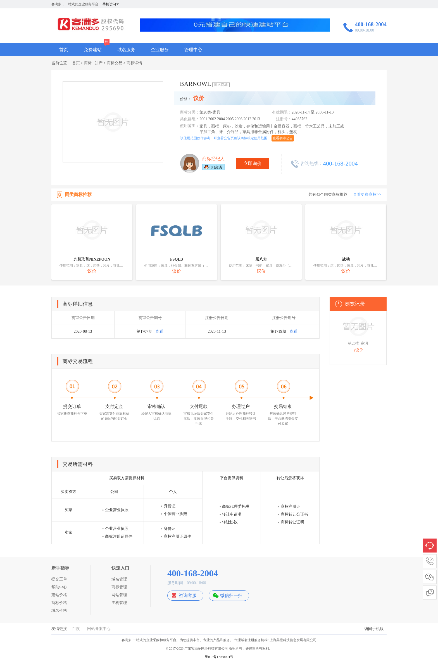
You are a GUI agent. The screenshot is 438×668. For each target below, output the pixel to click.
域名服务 (126, 49)
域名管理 (119, 579)
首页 (63, 49)
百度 (76, 629)
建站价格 (59, 595)
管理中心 (193, 49)
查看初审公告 (283, 138)
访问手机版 (374, 629)
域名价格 (59, 610)
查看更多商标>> (367, 194)
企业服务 (160, 49)
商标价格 (59, 603)
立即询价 (252, 163)
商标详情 (134, 63)
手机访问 (111, 4)
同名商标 (221, 85)
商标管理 (119, 587)
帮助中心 (59, 587)
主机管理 (119, 603)
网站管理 (119, 595)
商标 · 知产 (93, 63)
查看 (159, 331)
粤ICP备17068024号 (219, 657)
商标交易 (114, 63)
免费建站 (93, 49)
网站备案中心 (99, 629)
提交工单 (59, 579)
